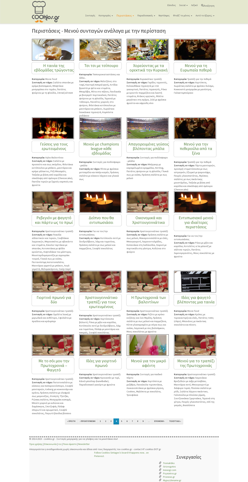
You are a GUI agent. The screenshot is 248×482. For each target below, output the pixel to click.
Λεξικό (194, 5)
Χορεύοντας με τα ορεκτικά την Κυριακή (149, 68)
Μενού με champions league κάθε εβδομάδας (101, 148)
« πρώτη (71, 421)
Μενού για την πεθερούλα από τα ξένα (196, 148)
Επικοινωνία (50, 444)
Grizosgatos (169, 466)
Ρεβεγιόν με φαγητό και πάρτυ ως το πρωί (54, 220)
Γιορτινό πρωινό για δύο (54, 300)
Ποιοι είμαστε (70, 444)
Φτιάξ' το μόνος (182, 15)
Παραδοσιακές (146, 15)
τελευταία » (175, 421)
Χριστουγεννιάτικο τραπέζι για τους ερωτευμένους (101, 302)
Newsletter (84, 444)
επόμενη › (159, 421)
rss (59, 444)
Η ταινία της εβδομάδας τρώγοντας (54, 68)
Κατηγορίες (106, 15)
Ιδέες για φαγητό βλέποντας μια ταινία (196, 300)
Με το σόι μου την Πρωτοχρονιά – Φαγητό (54, 365)
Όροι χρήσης (36, 444)
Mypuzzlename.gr (172, 480)
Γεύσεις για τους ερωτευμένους (54, 146)
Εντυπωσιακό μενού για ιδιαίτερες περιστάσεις (196, 222)
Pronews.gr (169, 476)
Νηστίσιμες (164, 15)
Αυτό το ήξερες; (205, 15)
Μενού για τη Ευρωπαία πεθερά (196, 68)
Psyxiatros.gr (170, 473)
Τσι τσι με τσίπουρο (101, 65)
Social (183, 5)
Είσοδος (171, 5)
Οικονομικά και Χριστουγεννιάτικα (148, 220)
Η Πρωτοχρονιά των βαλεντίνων (148, 300)
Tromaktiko (169, 463)
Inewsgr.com (169, 470)
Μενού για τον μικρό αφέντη (148, 363)
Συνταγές (90, 15)
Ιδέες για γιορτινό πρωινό (101, 363)
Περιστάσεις (125, 15)
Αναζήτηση (209, 5)
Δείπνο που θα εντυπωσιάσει (101, 220)
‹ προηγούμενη (87, 421)
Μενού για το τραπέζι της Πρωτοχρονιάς (196, 363)
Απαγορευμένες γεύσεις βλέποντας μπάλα (148, 146)
